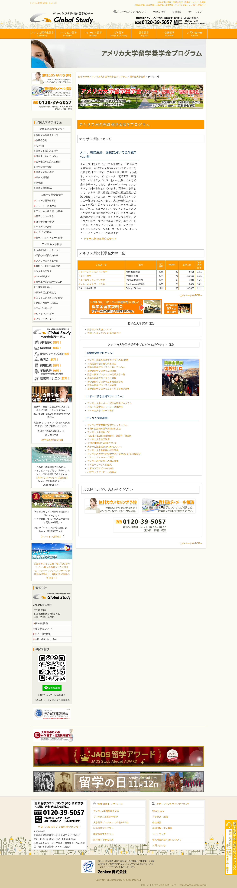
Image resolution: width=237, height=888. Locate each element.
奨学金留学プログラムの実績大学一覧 (106, 374)
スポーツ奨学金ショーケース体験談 (105, 407)
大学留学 (118, 34)
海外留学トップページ (110, 804)
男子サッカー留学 (45, 216)
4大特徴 (40, 145)
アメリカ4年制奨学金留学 (106, 811)
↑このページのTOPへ (190, 295)
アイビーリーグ (44, 308)
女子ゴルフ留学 (44, 232)
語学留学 (144, 34)
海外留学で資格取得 (103, 839)
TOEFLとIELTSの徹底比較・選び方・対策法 (109, 436)
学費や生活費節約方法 (47, 255)
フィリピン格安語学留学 (105, 817)
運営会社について (44, 628)
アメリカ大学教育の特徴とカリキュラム (107, 425)
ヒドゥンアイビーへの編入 (100, 468)
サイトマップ (195, 11)
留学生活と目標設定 (46, 292)
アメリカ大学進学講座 (98, 439)
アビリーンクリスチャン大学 (92, 271)
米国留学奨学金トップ (47, 135)
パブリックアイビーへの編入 (101, 472)
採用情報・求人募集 (162, 828)
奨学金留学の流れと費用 (48, 161)
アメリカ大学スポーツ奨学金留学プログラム (109, 403)
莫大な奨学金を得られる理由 (101, 363)
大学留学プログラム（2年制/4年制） (111, 822)
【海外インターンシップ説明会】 (51, 477)
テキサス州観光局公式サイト (100, 238)
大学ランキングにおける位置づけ (104, 333)
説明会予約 (41, 140)
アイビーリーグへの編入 (99, 464)
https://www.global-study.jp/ (193, 885)
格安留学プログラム (103, 834)
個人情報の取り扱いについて (166, 839)
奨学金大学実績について (99, 329)
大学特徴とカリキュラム (48, 250)
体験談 (39, 182)
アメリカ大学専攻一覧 (98, 432)
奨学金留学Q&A (44, 188)
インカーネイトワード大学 (91, 284)
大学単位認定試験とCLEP (49, 282)
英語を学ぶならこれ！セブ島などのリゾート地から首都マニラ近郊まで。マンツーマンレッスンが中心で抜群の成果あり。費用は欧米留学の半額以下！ (52, 570)
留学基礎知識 (41, 623)
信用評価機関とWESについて (102, 443)
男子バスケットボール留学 (49, 237)
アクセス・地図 (160, 817)
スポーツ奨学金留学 (46, 200)
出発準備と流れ (44, 287)
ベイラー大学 (84, 276)
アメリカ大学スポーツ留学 (100, 410)
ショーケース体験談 (46, 206)
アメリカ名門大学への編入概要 (102, 461)
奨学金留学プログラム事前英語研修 (105, 381)
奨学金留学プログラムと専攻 (101, 378)
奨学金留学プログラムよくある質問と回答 (108, 389)
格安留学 (169, 34)
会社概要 (176, 11)
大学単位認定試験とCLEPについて (104, 446)
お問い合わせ (194, 34)
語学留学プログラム (103, 828)
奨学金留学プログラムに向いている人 (106, 367)
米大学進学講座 (44, 271)
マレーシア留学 (93, 34)
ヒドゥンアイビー (45, 313)
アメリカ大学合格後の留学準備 (102, 450)
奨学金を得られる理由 (47, 151)
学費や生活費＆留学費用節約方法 (104, 428)
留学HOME (83, 76)
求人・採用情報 (43, 634)
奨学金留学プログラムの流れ (101, 371)
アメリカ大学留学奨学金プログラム (109, 76)
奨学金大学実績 (137, 76)
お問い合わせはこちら (46, 639)
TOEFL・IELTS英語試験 (48, 266)
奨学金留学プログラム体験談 (101, 385)
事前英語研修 (42, 177)
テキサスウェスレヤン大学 (91, 280)
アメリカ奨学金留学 (42, 34)
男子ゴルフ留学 (44, 227)
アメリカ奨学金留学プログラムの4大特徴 (108, 360)
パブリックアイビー (46, 319)
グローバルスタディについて (131, 11)
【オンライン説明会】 (51, 536)
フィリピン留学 (68, 34)
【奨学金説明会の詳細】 (52, 440)
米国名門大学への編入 (47, 303)
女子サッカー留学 (45, 221)
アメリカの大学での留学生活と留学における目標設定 (114, 454)
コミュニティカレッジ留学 (100, 457)
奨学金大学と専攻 (45, 172)
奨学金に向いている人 (47, 156)
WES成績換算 (43, 276)
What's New (159, 11)
